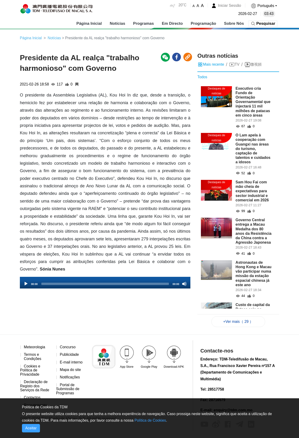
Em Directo (172, 23)
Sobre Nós (234, 23)
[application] (105, 283)
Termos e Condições (33, 357)
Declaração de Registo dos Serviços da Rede (35, 387)
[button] (264, 5)
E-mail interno (71, 362)
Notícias (117, 23)
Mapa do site (70, 370)
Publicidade (69, 355)
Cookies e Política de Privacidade (30, 371)
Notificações (70, 378)
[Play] (26, 284)
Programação (203, 23)
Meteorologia (35, 347)
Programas (143, 23)
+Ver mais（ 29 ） (238, 322)
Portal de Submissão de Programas (68, 389)
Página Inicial (89, 23)
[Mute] (184, 284)
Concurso (68, 347)
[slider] (105, 284)
